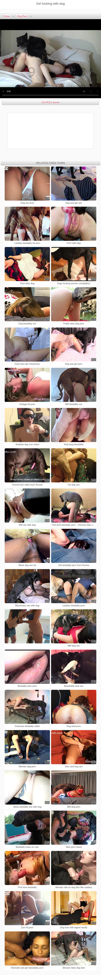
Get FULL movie (50, 102)
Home (6, 16)
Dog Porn (22, 16)
